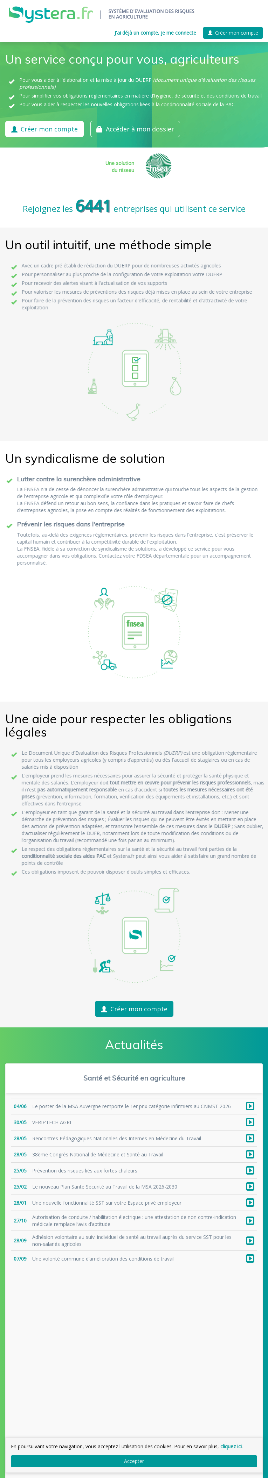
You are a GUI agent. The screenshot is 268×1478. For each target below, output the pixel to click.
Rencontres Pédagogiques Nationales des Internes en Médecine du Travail (116, 1138)
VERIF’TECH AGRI (51, 1122)
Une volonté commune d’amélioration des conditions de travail (103, 1258)
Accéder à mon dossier (135, 129)
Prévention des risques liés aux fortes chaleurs (84, 1170)
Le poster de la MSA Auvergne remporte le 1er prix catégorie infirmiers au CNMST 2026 (131, 1106)
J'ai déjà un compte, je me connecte (155, 32)
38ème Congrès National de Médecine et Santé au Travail (97, 1154)
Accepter (134, 1461)
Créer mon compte (233, 32)
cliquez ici (231, 1446)
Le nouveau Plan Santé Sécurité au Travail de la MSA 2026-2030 (104, 1186)
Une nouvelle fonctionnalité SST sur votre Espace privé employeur (106, 1202)
